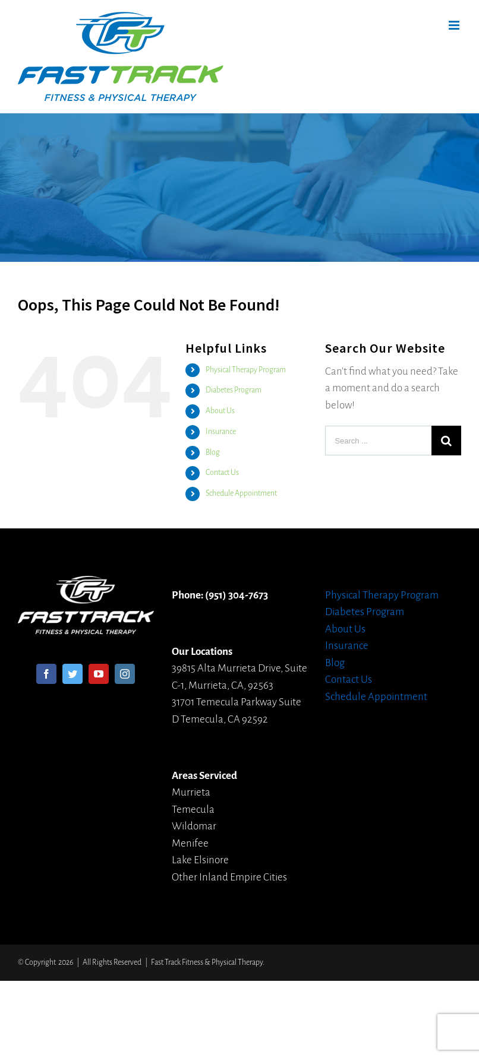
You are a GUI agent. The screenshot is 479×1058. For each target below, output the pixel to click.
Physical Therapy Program (246, 370)
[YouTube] (99, 674)
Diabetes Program (233, 390)
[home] (86, 584)
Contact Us (222, 472)
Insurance (221, 431)
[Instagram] (125, 674)
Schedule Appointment (241, 493)
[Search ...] (378, 440)
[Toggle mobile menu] (455, 25)
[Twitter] (72, 674)
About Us (220, 411)
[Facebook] (46, 674)
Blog (213, 452)
